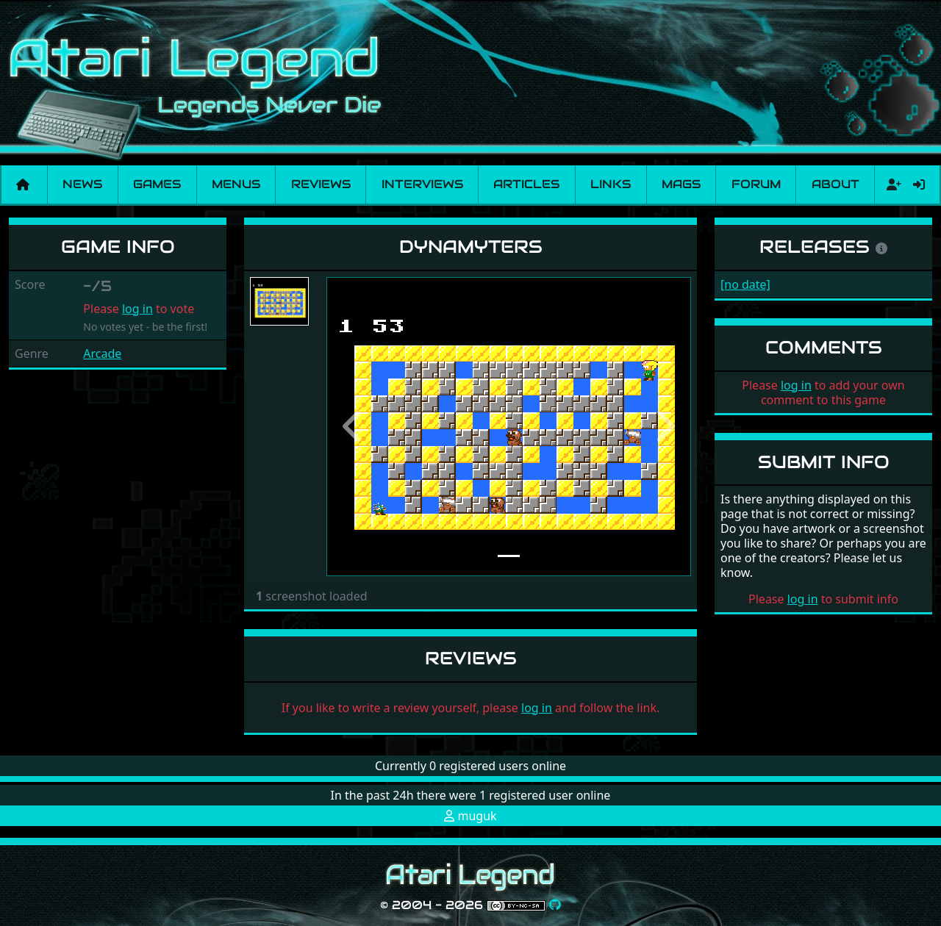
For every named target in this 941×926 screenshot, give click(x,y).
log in (137, 309)
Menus (236, 184)
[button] (353, 426)
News (82, 184)
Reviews (321, 184)
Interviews (422, 184)
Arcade (102, 353)
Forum (756, 184)
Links (610, 184)
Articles (526, 184)
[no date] (745, 284)
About (835, 184)
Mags (681, 184)
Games (157, 184)
